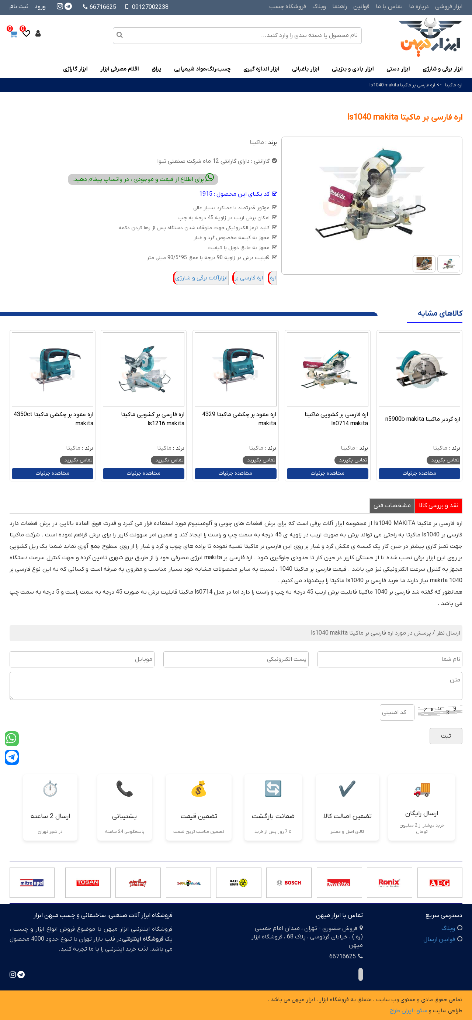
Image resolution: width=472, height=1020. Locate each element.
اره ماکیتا (453, 85)
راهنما (339, 6)
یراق (156, 69)
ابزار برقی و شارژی (442, 69)
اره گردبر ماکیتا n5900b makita (422, 419)
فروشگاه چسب (287, 6)
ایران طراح (401, 1010)
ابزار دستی (398, 69)
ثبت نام (19, 6)
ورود (40, 6)
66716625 (99, 7)
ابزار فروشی (448, 6)
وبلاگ (319, 6)
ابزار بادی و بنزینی (353, 69)
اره (273, 278)
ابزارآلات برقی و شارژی (201, 278)
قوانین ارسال (439, 939)
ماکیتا (257, 142)
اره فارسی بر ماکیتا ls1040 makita (402, 85)
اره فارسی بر (249, 278)
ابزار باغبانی (305, 69)
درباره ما (419, 6)
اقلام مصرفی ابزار (119, 69)
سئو (422, 1010)
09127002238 (150, 7)
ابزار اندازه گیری (261, 69)
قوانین (361, 6)
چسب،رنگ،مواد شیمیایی (202, 69)
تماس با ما (389, 6)
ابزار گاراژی (75, 69)
